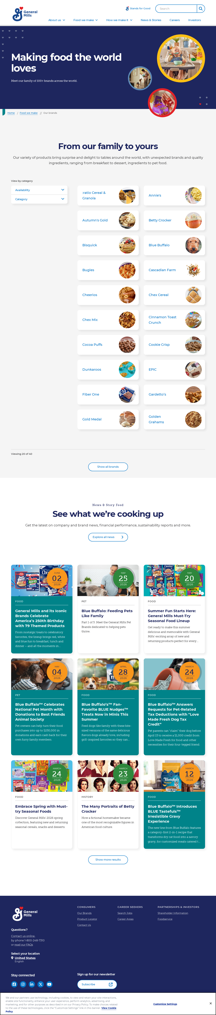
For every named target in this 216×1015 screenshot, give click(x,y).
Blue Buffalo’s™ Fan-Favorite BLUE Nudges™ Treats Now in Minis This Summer (108, 706)
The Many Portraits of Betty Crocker (108, 804)
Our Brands (84, 913)
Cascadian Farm (174, 270)
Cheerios (108, 295)
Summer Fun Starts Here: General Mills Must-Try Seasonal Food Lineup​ (174, 609)
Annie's (174, 195)
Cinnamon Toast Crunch (174, 320)
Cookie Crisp (174, 345)
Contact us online (23, 936)
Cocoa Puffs (108, 345)
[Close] (210, 1003)
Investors (194, 20)
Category (21, 199)
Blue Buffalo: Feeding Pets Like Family (108, 609)
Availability (22, 190)
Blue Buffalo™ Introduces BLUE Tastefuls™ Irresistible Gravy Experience (174, 804)
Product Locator (87, 919)
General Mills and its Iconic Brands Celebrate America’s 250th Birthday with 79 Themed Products (41, 609)
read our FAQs (23, 944)
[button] (201, 8)
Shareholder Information (173, 913)
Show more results (108, 859)
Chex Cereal (174, 295)
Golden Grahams (174, 419)
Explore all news (103, 537)
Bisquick (108, 245)
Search (165, 8)
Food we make (83, 20)
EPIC (174, 370)
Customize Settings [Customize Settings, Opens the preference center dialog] (165, 1004)
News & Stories (151, 20)
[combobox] (176, 8)
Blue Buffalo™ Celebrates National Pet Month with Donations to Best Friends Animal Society (41, 706)
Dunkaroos (108, 370)
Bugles (108, 270)
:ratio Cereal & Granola (108, 195)
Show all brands (108, 466)
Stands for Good (140, 8)
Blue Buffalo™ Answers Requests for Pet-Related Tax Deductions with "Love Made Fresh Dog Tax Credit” (174, 706)
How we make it (117, 20)
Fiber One (108, 395)
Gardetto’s (174, 395)
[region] (108, 1003)
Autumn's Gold (108, 220)
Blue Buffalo (174, 245)
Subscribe (88, 984)
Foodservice (165, 919)
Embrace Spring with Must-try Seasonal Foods (41, 804)
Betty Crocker (174, 220)
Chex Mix (108, 320)
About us (54, 20)
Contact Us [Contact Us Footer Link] (84, 925)
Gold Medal (108, 419)
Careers (175, 20)
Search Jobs (125, 913)
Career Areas (125, 919)
